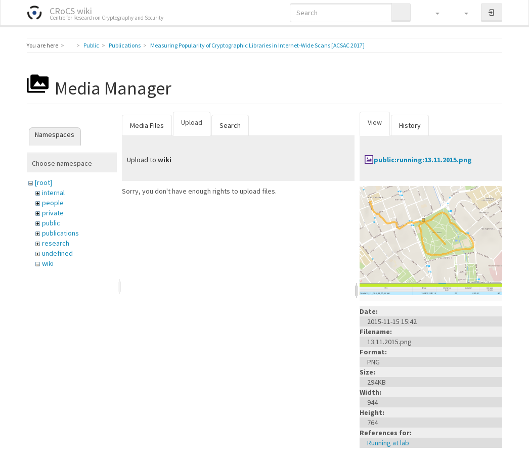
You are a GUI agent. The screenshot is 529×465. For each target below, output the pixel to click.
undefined (57, 253)
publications (60, 233)
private (53, 212)
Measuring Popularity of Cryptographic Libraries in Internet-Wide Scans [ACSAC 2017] (257, 45)
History (410, 125)
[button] (432, 12)
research (55, 243)
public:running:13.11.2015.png (423, 159)
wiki (48, 263)
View (375, 122)
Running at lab (388, 442)
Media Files (147, 125)
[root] (43, 182)
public (51, 222)
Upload (191, 122)
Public (91, 45)
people (53, 202)
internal (53, 192)
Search (230, 125)
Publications (125, 45)
